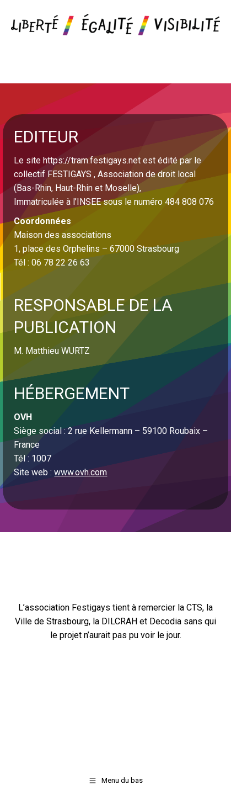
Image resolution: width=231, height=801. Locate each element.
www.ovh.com (80, 472)
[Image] (115, 24)
